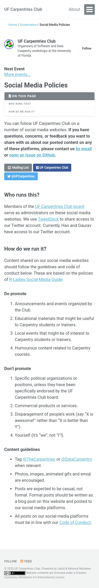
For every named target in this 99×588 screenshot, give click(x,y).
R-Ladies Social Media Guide (36, 279)
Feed (26, 561)
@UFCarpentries (21, 176)
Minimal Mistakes (79, 568)
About (74, 9)
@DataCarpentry (76, 459)
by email (84, 148)
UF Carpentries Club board (59, 206)
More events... (17, 74)
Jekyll (61, 568)
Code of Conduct (75, 522)
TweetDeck (48, 219)
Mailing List (18, 167)
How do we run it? (22, 111)
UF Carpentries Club (23, 9)
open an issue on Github (32, 155)
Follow (86, 48)
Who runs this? (20, 104)
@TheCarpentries (39, 459)
